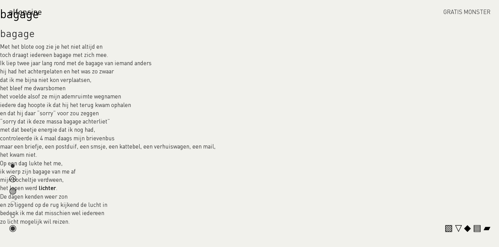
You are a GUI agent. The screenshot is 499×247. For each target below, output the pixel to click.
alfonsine (25, 11)
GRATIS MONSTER (466, 11)
